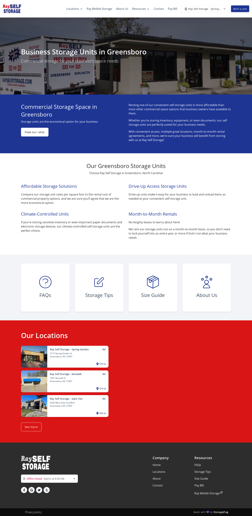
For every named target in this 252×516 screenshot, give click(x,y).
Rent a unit (240, 8)
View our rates (35, 132)
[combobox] (49, 479)
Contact (158, 485)
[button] (24, 490)
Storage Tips (202, 472)
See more (31, 427)
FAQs (197, 465)
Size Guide (201, 478)
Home (157, 465)
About (157, 478)
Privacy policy (33, 512)
